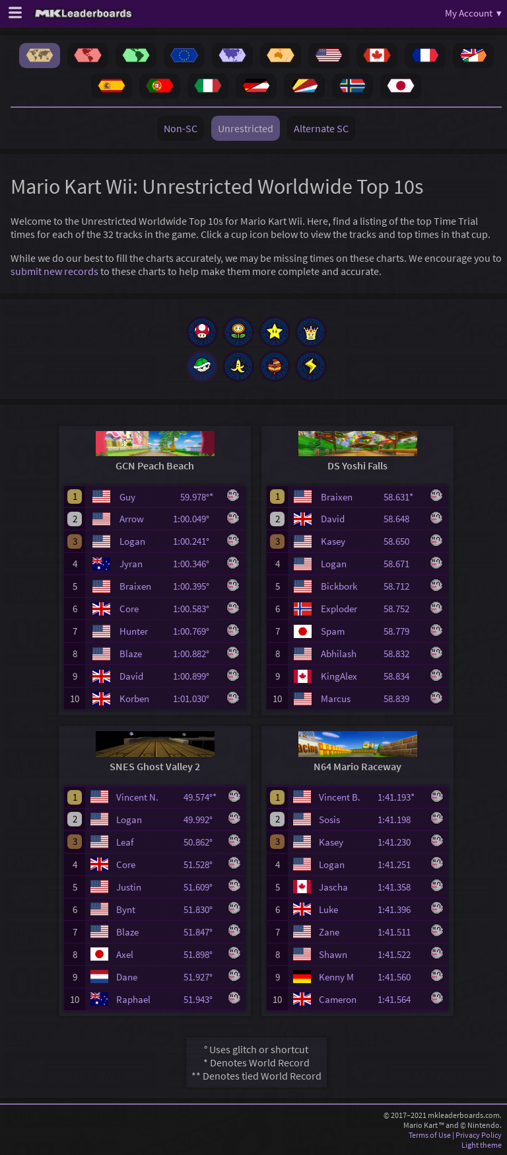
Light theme (481, 1145)
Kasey (333, 541)
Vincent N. (137, 797)
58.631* (402, 497)
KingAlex (339, 676)
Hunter (133, 631)
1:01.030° (195, 698)
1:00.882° (195, 653)
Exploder (339, 608)
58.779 (402, 631)
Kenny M (336, 977)
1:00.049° (195, 518)
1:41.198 (400, 819)
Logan (132, 541)
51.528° (202, 864)
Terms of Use (430, 1135)
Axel (124, 954)
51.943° (202, 999)
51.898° (202, 954)
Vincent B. (339, 797)
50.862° (202, 842)
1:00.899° (195, 676)
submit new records (54, 271)
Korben (134, 698)
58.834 (402, 676)
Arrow (131, 518)
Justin (128, 887)
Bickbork (339, 586)
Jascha (333, 887)
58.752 (402, 608)
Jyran (131, 563)
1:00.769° (195, 631)
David (131, 676)
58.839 (402, 698)
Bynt (125, 909)
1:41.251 (400, 864)
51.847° (202, 932)
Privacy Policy (479, 1135)
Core (129, 608)
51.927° (202, 977)
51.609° (202, 887)
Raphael (133, 999)
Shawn (333, 954)
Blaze (130, 653)
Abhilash (338, 653)
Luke (328, 909)
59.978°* (198, 497)
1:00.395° (195, 586)
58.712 (402, 586)
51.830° (202, 909)
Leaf (124, 842)
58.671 (402, 563)
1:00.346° (195, 563)
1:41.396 (400, 909)
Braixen (135, 586)
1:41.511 (400, 932)
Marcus (336, 698)
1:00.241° (195, 541)
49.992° (202, 819)
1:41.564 (400, 999)
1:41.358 (400, 887)
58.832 (402, 653)
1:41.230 (400, 842)
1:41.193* (400, 797)
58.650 (402, 541)
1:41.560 (400, 977)
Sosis (329, 819)
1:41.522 (400, 954)
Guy (127, 497)
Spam (333, 631)
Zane (329, 932)
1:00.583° (195, 608)
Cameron (337, 999)
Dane (126, 977)
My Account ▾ (473, 13)
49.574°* (202, 797)
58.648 (402, 518)
